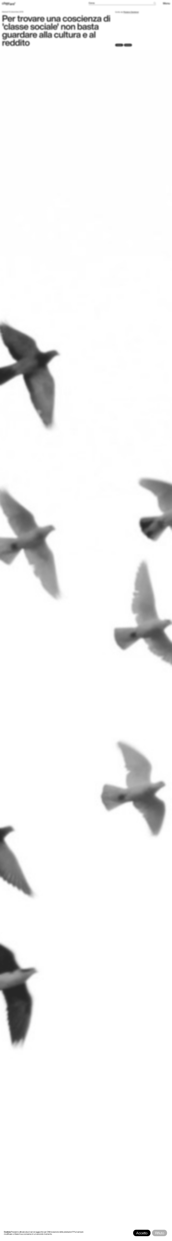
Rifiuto (159, 1233)
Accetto (141, 1233)
